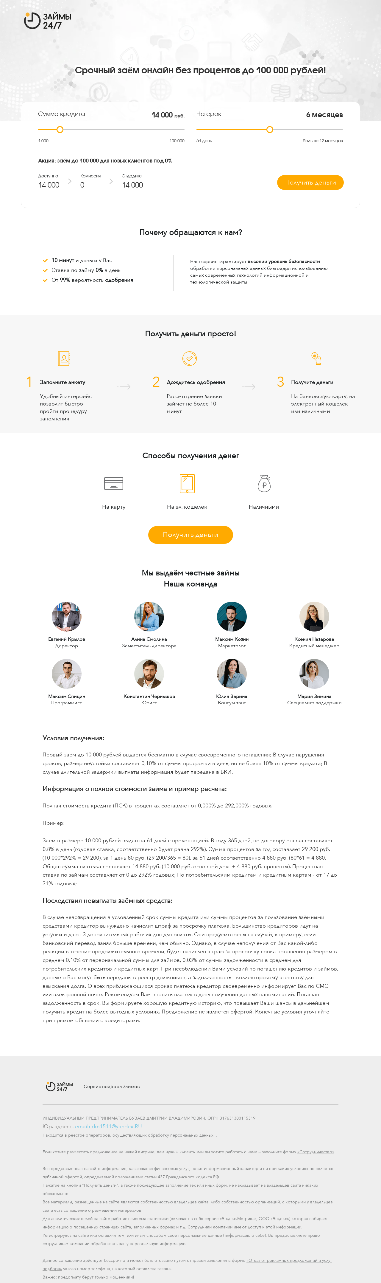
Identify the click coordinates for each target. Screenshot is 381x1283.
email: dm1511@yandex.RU (108, 1126)
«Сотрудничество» (315, 1152)
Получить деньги (190, 535)
